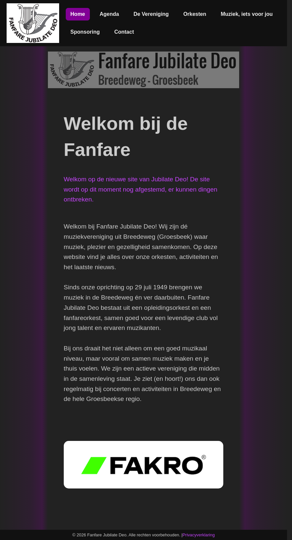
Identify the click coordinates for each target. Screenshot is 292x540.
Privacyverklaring (199, 534)
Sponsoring (85, 32)
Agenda (109, 14)
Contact (124, 32)
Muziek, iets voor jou (247, 14)
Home (77, 14)
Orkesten (194, 14)
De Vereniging (151, 14)
